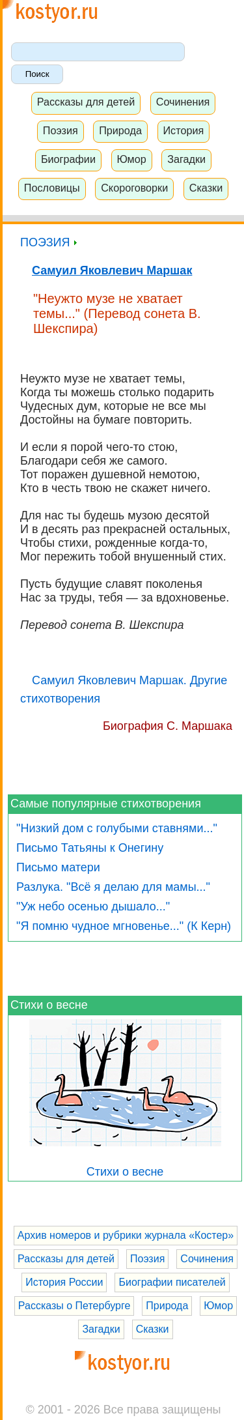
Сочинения (183, 102)
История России (64, 1282)
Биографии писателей (171, 1282)
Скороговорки (134, 188)
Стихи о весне (49, 1004)
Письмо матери (58, 867)
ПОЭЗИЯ (48, 242)
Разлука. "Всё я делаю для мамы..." (113, 886)
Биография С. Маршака (167, 725)
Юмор (131, 159)
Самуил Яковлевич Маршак (112, 270)
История (183, 130)
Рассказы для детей (86, 102)
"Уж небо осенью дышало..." (93, 906)
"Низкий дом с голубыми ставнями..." (116, 828)
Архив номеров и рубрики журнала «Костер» (126, 1235)
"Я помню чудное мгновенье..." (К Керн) (123, 926)
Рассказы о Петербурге (74, 1305)
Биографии (68, 159)
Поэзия (60, 130)
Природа (120, 130)
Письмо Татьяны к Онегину (89, 847)
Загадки (186, 159)
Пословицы (52, 188)
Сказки (206, 188)
